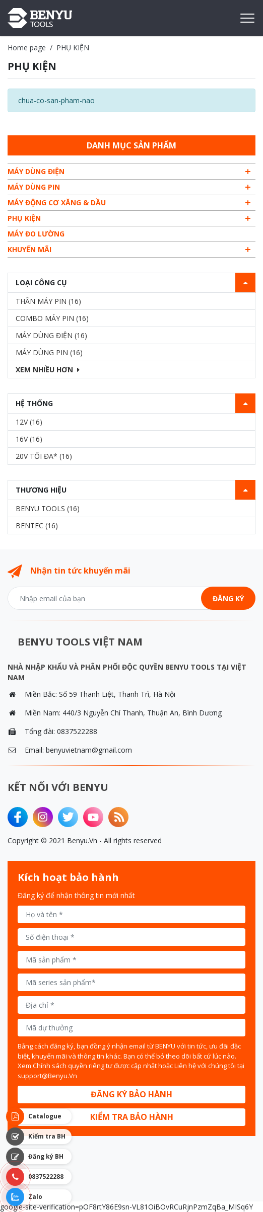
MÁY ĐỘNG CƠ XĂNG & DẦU (57, 202)
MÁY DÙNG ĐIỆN (36, 171)
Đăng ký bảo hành (131, 1094)
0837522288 (77, 731)
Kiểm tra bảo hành (131, 1116)
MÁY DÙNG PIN (34, 187)
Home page (27, 47)
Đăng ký (228, 598)
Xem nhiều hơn (48, 369)
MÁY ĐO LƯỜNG (36, 233)
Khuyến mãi (29, 249)
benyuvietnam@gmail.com (89, 750)
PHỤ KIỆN (24, 218)
